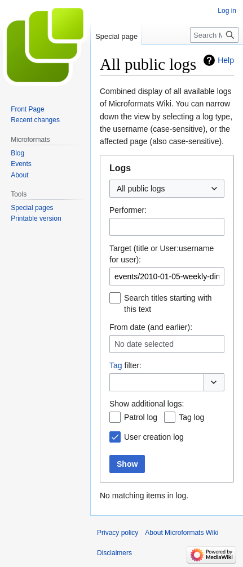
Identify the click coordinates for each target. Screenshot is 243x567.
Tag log (191, 417)
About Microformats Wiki (181, 533)
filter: (125, 365)
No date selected (144, 344)
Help (226, 60)
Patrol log (140, 417)
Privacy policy (117, 533)
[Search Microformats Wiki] (214, 35)
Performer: (128, 210)
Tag (115, 365)
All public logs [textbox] (141, 188)
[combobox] (166, 189)
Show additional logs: (146, 403)
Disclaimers (114, 553)
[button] (214, 382)
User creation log (154, 436)
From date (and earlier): (150, 327)
